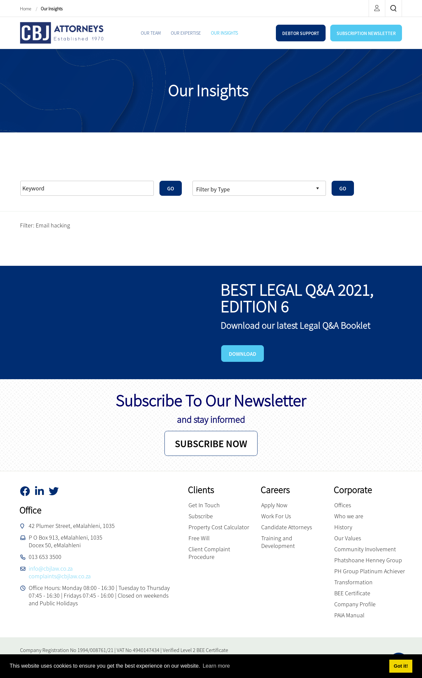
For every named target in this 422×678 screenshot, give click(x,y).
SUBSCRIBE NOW (211, 443)
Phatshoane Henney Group (368, 560)
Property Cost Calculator (218, 527)
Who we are (348, 516)
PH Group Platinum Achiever (369, 571)
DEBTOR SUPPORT (300, 33)
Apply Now (274, 505)
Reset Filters (39, 171)
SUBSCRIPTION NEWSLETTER (366, 33)
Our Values (347, 538)
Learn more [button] (216, 666)
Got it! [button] (401, 666)
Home (26, 9)
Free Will (198, 538)
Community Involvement (365, 549)
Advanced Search (83, 171)
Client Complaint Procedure (209, 553)
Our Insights (52, 9)
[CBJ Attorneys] (61, 32)
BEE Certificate (352, 593)
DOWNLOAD (242, 354)
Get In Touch (204, 505)
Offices (342, 505)
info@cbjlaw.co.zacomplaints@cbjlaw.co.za (60, 572)
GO (170, 188)
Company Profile (355, 604)
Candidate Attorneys (286, 527)
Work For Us (276, 516)
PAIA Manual (349, 615)
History (343, 527)
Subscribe (200, 516)
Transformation (353, 582)
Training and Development (278, 542)
